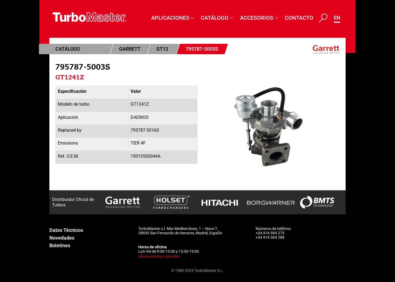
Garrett (129, 49)
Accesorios (259, 18)
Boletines (59, 245)
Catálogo (218, 18)
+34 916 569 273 (270, 233)
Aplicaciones (173, 18)
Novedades (61, 238)
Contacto (299, 18)
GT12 (162, 49)
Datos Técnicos (66, 230)
